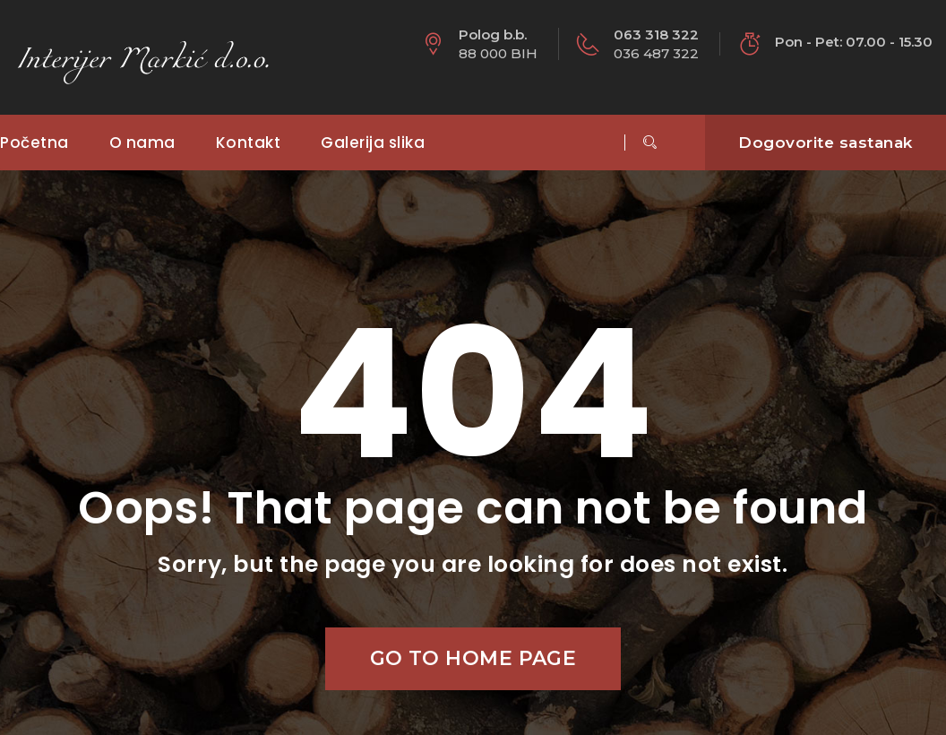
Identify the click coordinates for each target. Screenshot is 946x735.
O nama (142, 142)
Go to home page (473, 658)
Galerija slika (373, 142)
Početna (34, 142)
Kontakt (248, 142)
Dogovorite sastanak (825, 142)
